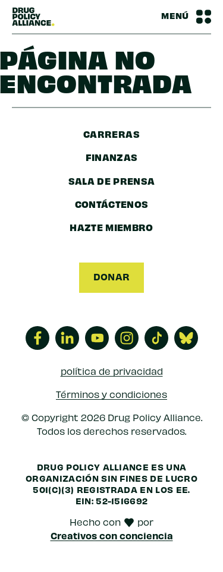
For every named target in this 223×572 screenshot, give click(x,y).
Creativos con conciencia (112, 535)
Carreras (111, 134)
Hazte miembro (111, 227)
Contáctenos (112, 204)
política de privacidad (112, 371)
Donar (111, 276)
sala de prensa (111, 181)
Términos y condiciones (111, 394)
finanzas (112, 157)
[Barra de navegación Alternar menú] (186, 16)
